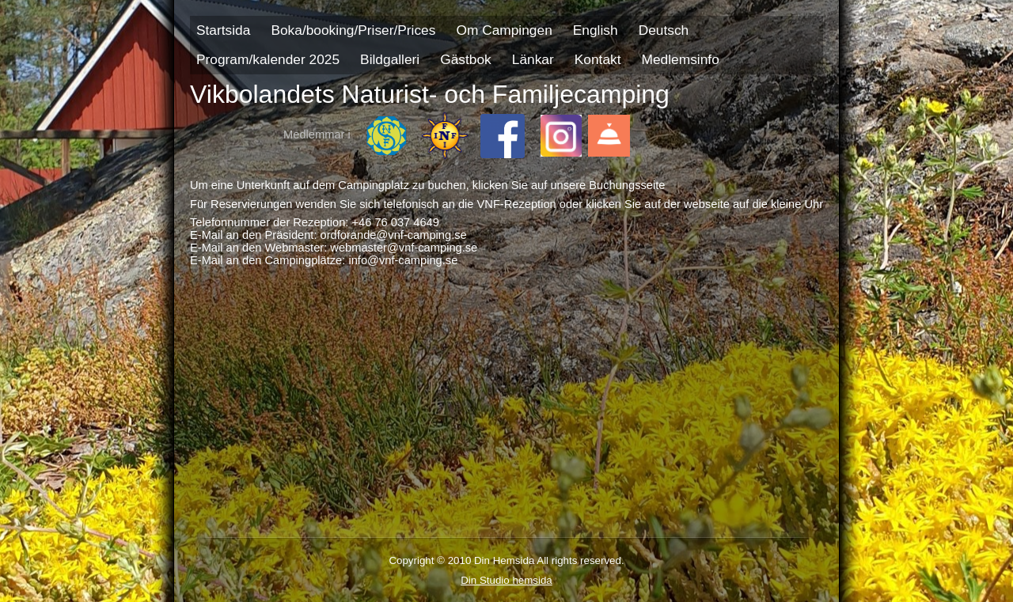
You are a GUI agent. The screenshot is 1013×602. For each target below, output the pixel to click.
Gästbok (465, 59)
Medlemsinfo (680, 59)
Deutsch (664, 30)
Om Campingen (504, 30)
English (595, 30)
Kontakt (598, 59)
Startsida (223, 30)
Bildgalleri (389, 59)
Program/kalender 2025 (268, 59)
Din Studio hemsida (506, 580)
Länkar (533, 59)
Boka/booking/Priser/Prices (353, 30)
